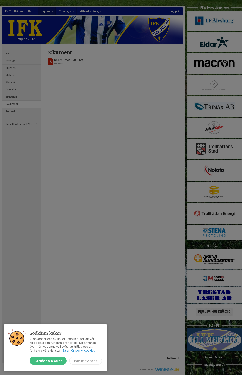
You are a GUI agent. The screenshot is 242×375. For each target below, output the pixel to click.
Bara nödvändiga (85, 361)
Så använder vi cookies (78, 350)
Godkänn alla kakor (48, 361)
